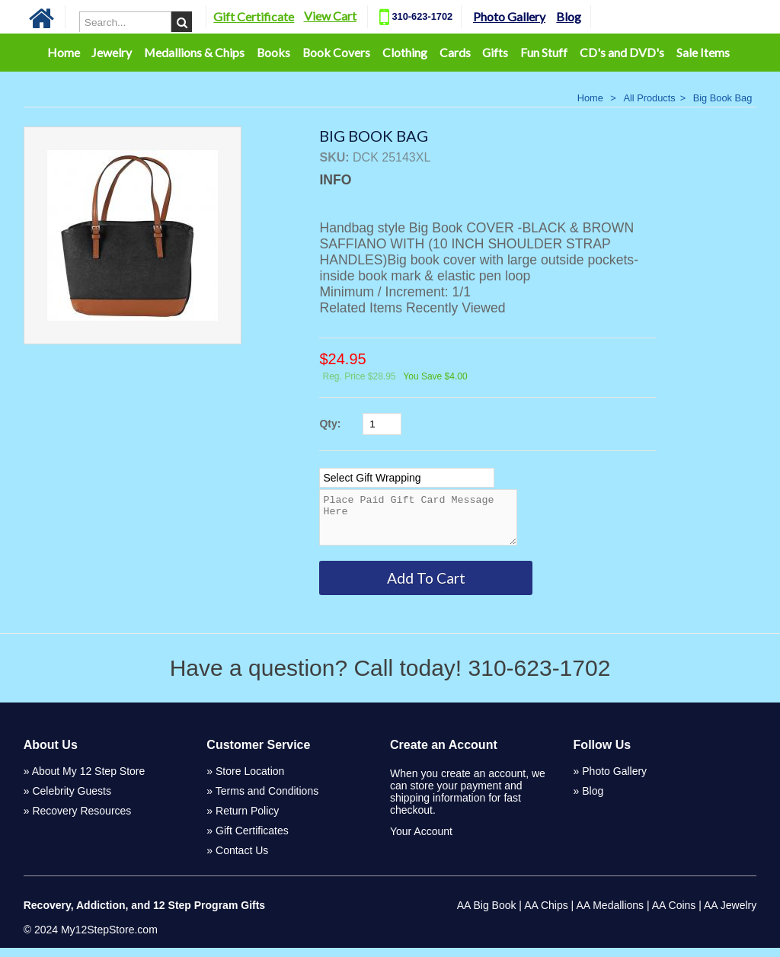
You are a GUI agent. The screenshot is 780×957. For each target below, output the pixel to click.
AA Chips (546, 914)
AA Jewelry (730, 914)
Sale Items (703, 52)
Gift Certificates (252, 840)
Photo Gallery (509, 16)
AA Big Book (486, 914)
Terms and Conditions (267, 800)
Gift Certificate (253, 16)
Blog (568, 16)
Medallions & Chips (194, 52)
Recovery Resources (81, 820)
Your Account (421, 840)
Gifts (495, 52)
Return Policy (247, 820)
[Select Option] (406, 478)
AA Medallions (610, 914)
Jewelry (111, 52)
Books (273, 52)
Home (63, 52)
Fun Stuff (543, 52)
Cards (455, 52)
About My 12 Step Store (88, 780)
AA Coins (674, 914)
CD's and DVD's (622, 52)
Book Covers (336, 52)
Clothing (404, 52)
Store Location (250, 780)
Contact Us (242, 859)
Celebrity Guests (71, 800)
